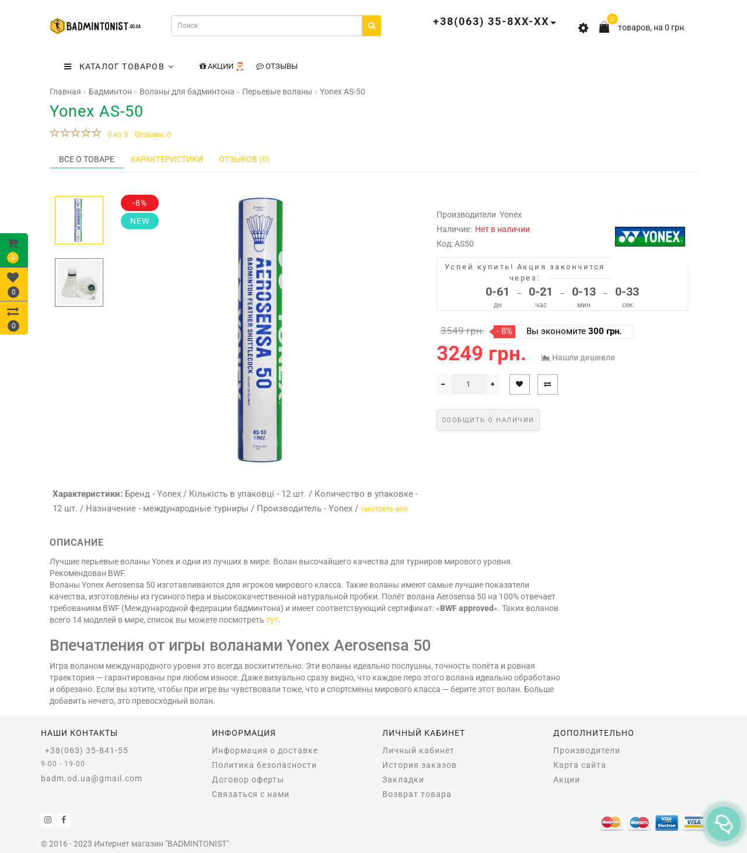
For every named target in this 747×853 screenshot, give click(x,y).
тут (272, 619)
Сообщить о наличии (488, 420)
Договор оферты (248, 779)
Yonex (511, 214)
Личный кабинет (418, 750)
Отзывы (277, 66)
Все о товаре (86, 159)
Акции (566, 779)
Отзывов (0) (244, 159)
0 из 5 (116, 134)
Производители (586, 750)
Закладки (403, 779)
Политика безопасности (264, 765)
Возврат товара (417, 794)
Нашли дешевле (583, 357)
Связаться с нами (250, 794)
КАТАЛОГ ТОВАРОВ (119, 66)
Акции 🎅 (222, 66)
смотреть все (384, 508)
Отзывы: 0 (153, 134)
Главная (65, 91)
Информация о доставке (265, 750)
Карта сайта (579, 765)
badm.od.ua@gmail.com (91, 778)
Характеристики (166, 159)
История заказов (419, 765)
